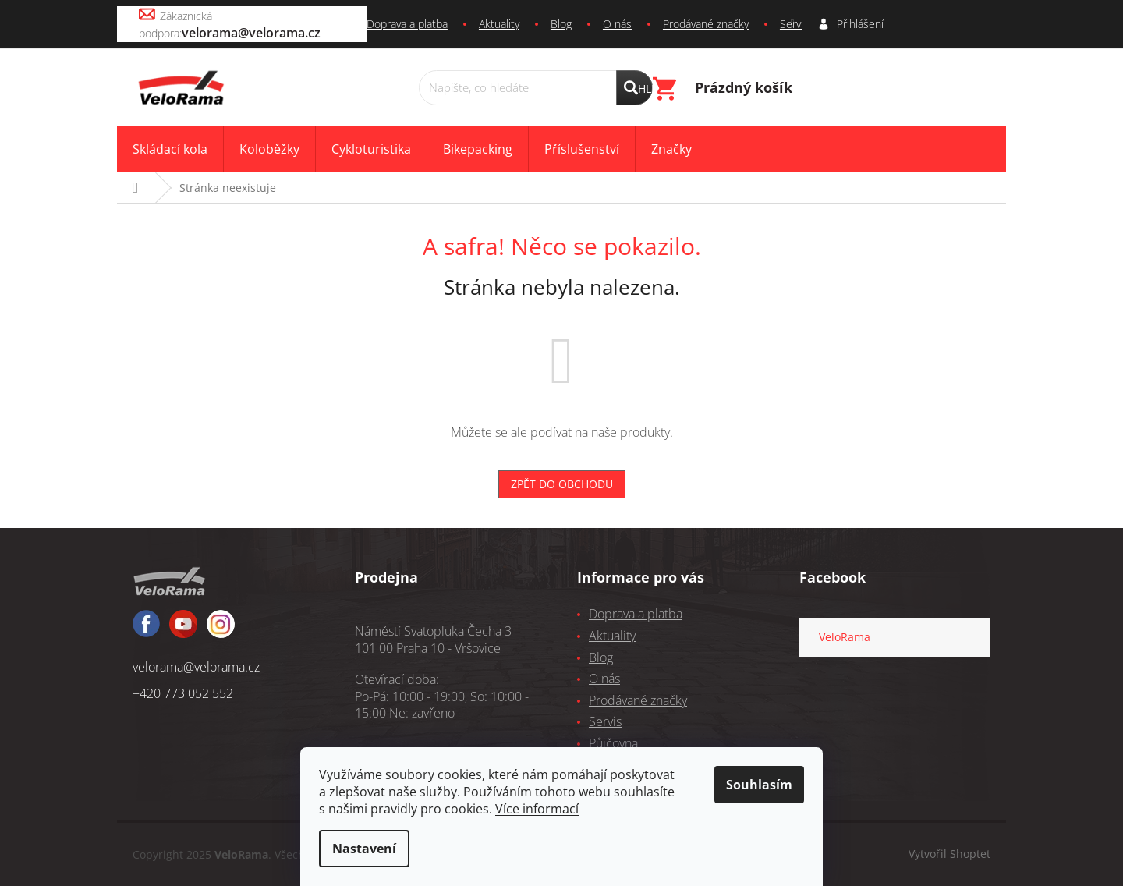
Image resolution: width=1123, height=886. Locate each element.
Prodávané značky (706, 23)
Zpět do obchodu (562, 484)
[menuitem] (170, 149)
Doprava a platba (407, 23)
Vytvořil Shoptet (949, 852)
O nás (617, 23)
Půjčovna (613, 743)
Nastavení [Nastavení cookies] (364, 848)
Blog (561, 23)
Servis (794, 23)
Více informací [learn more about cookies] (537, 808)
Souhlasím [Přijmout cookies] (759, 784)
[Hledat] (536, 87)
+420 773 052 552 (183, 693)
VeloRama (844, 636)
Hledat (645, 88)
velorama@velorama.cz (196, 666)
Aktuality (499, 23)
